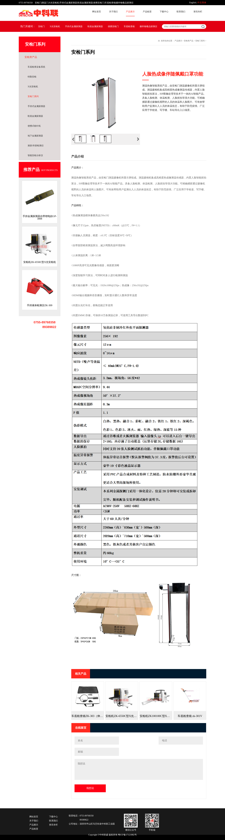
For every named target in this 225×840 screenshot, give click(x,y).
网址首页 (96, 12)
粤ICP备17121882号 (127, 835)
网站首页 (33, 817)
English (192, 2)
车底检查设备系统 (36, 67)
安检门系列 (33, 96)
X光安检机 (55, 26)
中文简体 (202, 2)
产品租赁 (147, 12)
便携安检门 (113, 26)
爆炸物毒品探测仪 (148, 26)
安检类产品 (31, 57)
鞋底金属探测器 (95, 26)
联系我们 (181, 12)
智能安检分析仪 (35, 155)
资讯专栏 (197, 12)
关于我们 (113, 12)
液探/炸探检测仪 (36, 145)
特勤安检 (32, 77)
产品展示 (130, 12)
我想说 (90, 788)
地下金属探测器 (35, 136)
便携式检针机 (34, 126)
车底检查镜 (129, 26)
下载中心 (164, 12)
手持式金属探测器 (73, 26)
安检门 (41, 26)
